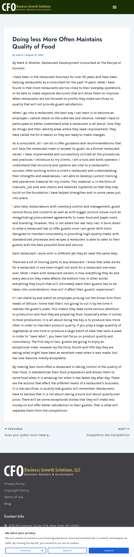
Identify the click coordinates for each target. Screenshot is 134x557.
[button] (114, 7)
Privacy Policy (14, 484)
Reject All (67, 550)
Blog (7, 504)
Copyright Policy (16, 490)
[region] (67, 542)
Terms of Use (13, 497)
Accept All (109, 550)
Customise (25, 550)
